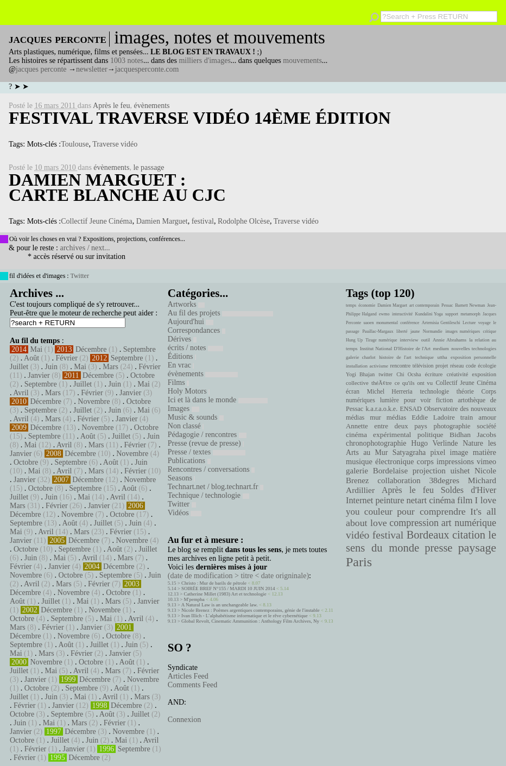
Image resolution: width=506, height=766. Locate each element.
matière (484, 452)
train (466, 417)
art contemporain (424, 305)
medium (440, 348)
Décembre (91, 349)
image (459, 452)
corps (425, 461)
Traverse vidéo (114, 144)
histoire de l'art (395, 357)
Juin (51, 367)
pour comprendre (431, 511)
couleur (378, 512)
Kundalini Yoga (429, 314)
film (464, 500)
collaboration (398, 480)
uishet (460, 470)
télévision (423, 366)
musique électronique (380, 461)
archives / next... (85, 248)
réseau (457, 366)
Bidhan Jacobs (473, 435)
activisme (379, 366)
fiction (444, 400)
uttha (442, 357)
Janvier (38, 375)
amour (487, 417)
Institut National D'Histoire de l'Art (395, 348)
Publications (189, 461)
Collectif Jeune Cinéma (96, 221)
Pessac (447, 305)
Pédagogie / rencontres (207, 435)
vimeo (486, 461)
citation (468, 535)
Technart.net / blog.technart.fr (215, 487)
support (451, 314)
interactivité (402, 314)
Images (183, 408)
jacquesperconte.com (147, 69)
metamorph (470, 314)
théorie (465, 391)
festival (203, 221)
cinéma (442, 500)
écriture (434, 374)
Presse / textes (206, 452)
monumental (387, 322)
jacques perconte (41, 69)
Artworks (186, 304)
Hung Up (354, 340)
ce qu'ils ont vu (414, 382)
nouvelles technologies (473, 348)
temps (351, 305)
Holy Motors (189, 391)
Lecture (469, 322)
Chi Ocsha (408, 374)
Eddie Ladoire (433, 417)
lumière (389, 400)
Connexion (184, 720)
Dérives (182, 339)
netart (416, 500)
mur (375, 417)
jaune (415, 331)
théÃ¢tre (381, 382)
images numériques (462, 331)
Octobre (142, 375)
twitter (385, 374)
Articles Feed (188, 676)
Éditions (182, 356)
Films (178, 382)
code (471, 366)
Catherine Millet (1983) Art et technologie (225, 594)
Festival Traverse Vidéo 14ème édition (200, 118)
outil (425, 340)
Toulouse (74, 144)
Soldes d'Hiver (468, 490)
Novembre (94, 401)
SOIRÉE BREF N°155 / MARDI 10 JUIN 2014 (228, 588)
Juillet (19, 367)
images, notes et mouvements (219, 37)
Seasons (181, 478)
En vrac (181, 365)
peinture (389, 500)
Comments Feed (192, 685)
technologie (434, 391)
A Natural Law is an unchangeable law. (219, 604)
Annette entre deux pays (386, 426)
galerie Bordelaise (377, 470)
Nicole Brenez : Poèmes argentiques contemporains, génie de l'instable (250, 610)
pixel (438, 452)
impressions (455, 461)
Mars (110, 367)
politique (431, 435)
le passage (148, 167)
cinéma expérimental (378, 435)
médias (396, 417)
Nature (473, 443)
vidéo (357, 535)
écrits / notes (195, 348)
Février (66, 358)
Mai (36, 349)
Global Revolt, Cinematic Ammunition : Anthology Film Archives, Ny (250, 621)
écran (352, 391)
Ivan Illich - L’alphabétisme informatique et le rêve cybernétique (244, 615)
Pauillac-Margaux (377, 331)
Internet (359, 500)
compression (414, 522)
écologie (487, 366)
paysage (477, 547)
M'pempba (194, 599)
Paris (359, 562)
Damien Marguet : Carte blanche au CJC (117, 187)
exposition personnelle (473, 357)
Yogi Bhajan (360, 374)
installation (357, 366)
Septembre (139, 349)
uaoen (368, 322)
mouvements (302, 60)
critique (489, 331)
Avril (21, 393)
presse (438, 548)
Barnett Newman (470, 305)
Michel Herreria (390, 391)
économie (366, 305)
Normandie (432, 331)
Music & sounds (196, 417)
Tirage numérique (381, 340)
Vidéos (184, 513)
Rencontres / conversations (211, 469)
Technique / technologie (208, 495)
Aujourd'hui (191, 322)
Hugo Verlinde (434, 443)
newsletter (91, 69)
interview (409, 340)
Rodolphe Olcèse (244, 221)
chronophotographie (376, 443)
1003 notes (126, 60)
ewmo (384, 314)
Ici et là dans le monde (218, 400)
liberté (401, 331)
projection (429, 470)
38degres (444, 480)
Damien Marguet (162, 221)
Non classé (186, 426)
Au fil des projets (220, 313)
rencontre (400, 366)
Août (31, 358)
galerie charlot (361, 357)
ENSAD (410, 409)
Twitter (79, 276)
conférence (409, 322)
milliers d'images (204, 60)
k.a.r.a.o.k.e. (381, 409)
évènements (151, 106)
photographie (452, 426)
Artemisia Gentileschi (441, 322)
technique (424, 357)
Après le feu (111, 106)
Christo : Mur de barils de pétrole (213, 583)
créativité (457, 374)
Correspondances (196, 330)
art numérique (468, 522)
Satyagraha (409, 452)
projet (441, 366)
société (486, 426)
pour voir (417, 400)
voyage (484, 322)
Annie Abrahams (449, 340)
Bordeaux (428, 535)
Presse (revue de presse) (206, 443)
